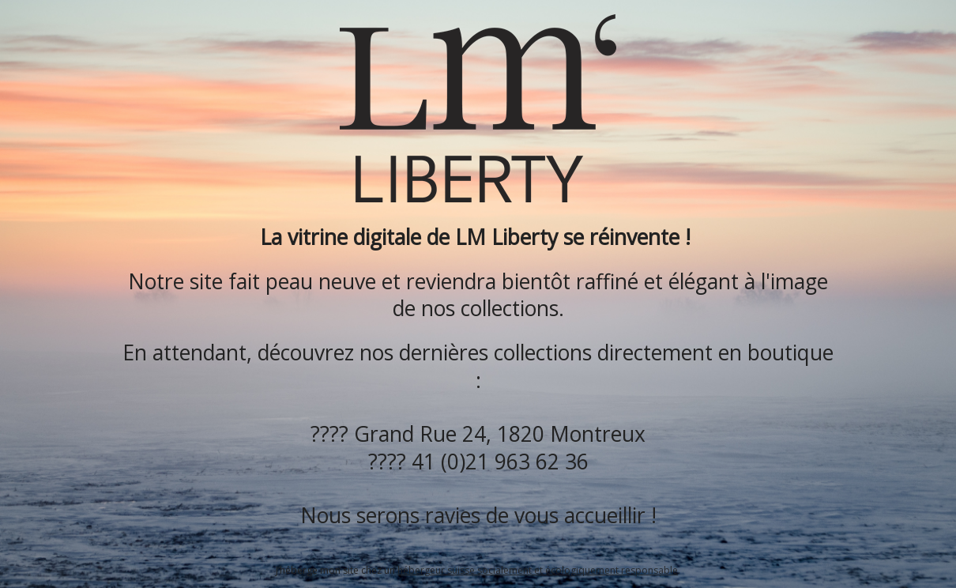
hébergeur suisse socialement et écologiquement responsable (537, 570)
